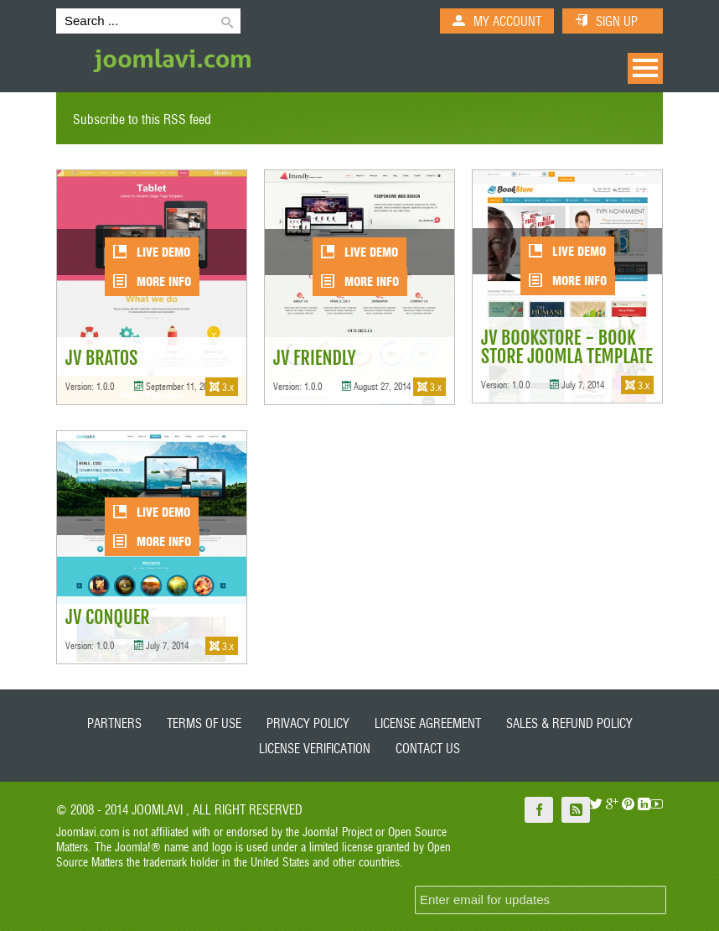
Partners (114, 722)
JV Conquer (107, 617)
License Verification (314, 748)
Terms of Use (204, 722)
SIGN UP (617, 20)
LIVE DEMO (151, 251)
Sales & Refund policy (569, 722)
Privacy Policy (307, 722)
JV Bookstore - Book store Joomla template (567, 346)
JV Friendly (314, 357)
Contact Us (428, 748)
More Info (152, 281)
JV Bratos (101, 357)
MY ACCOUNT (507, 20)
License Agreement (428, 722)
